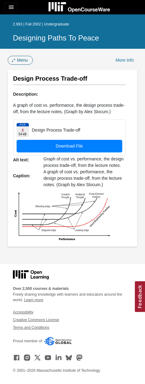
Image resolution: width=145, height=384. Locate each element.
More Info (125, 60)
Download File (69, 146)
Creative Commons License (36, 320)
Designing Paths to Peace (56, 38)
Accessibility (23, 312)
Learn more (33, 300)
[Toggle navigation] (11, 7)
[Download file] (23, 130)
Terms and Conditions (31, 327)
